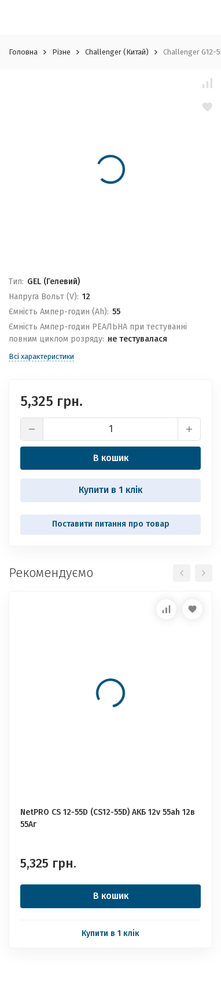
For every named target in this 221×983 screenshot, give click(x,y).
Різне (61, 52)
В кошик (110, 457)
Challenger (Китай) (117, 52)
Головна (23, 52)
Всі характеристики (41, 356)
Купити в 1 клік (110, 489)
